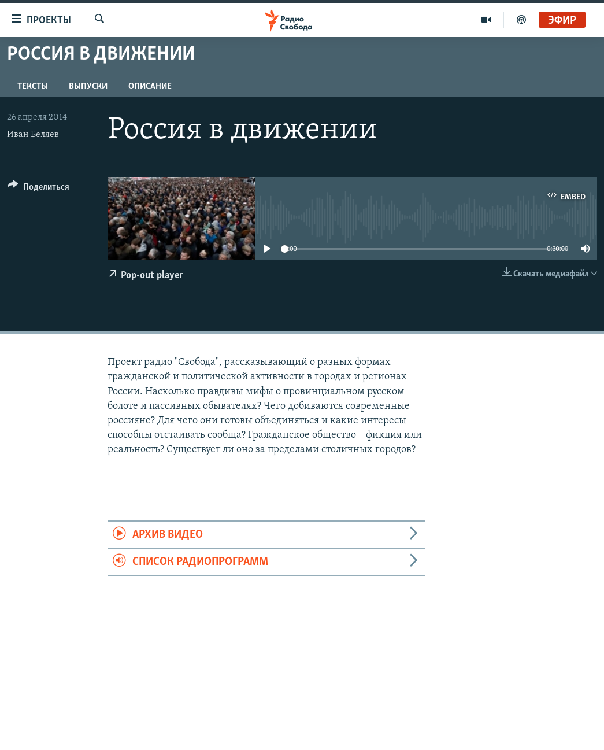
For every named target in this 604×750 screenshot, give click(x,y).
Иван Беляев (33, 134)
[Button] (38, 189)
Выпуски (88, 86)
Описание (150, 86)
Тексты (32, 86)
